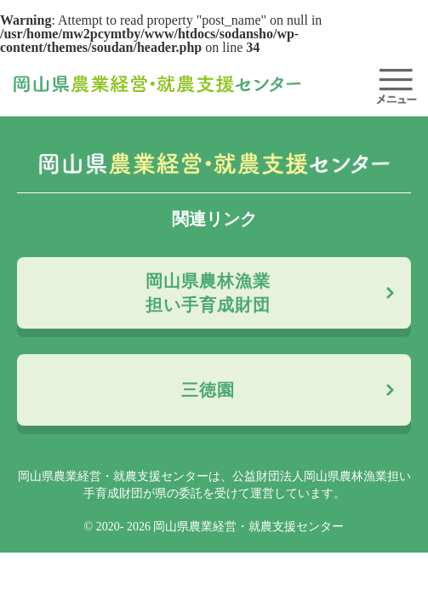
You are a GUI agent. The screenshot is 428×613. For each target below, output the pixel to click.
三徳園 (208, 390)
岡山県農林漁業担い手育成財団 (208, 293)
